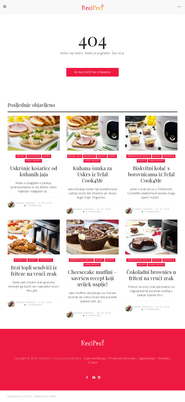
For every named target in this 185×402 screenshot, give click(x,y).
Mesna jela (74, 156)
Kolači (157, 156)
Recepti (21, 156)
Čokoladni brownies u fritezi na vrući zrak (151, 275)
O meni (92, 362)
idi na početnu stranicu (92, 72)
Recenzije (89, 156)
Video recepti (33, 160)
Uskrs (46, 156)
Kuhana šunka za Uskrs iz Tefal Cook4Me (92, 174)
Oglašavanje (147, 358)
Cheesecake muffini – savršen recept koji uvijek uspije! (92, 278)
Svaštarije (34, 156)
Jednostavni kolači (138, 156)
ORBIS (52, 396)
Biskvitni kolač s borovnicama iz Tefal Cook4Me (151, 174)
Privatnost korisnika (122, 358)
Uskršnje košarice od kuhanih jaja (33, 171)
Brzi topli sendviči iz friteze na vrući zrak (34, 270)
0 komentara (33, 205)
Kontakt (163, 358)
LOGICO (27, 396)
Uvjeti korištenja (94, 358)
